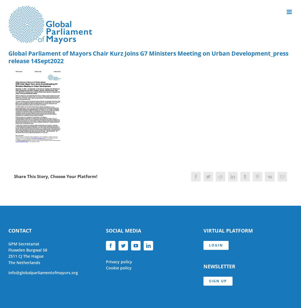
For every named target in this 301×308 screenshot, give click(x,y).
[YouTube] (136, 245)
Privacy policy (119, 261)
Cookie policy (119, 268)
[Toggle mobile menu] (290, 12)
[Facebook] (110, 245)
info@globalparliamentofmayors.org (43, 272)
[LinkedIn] (148, 245)
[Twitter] (123, 245)
